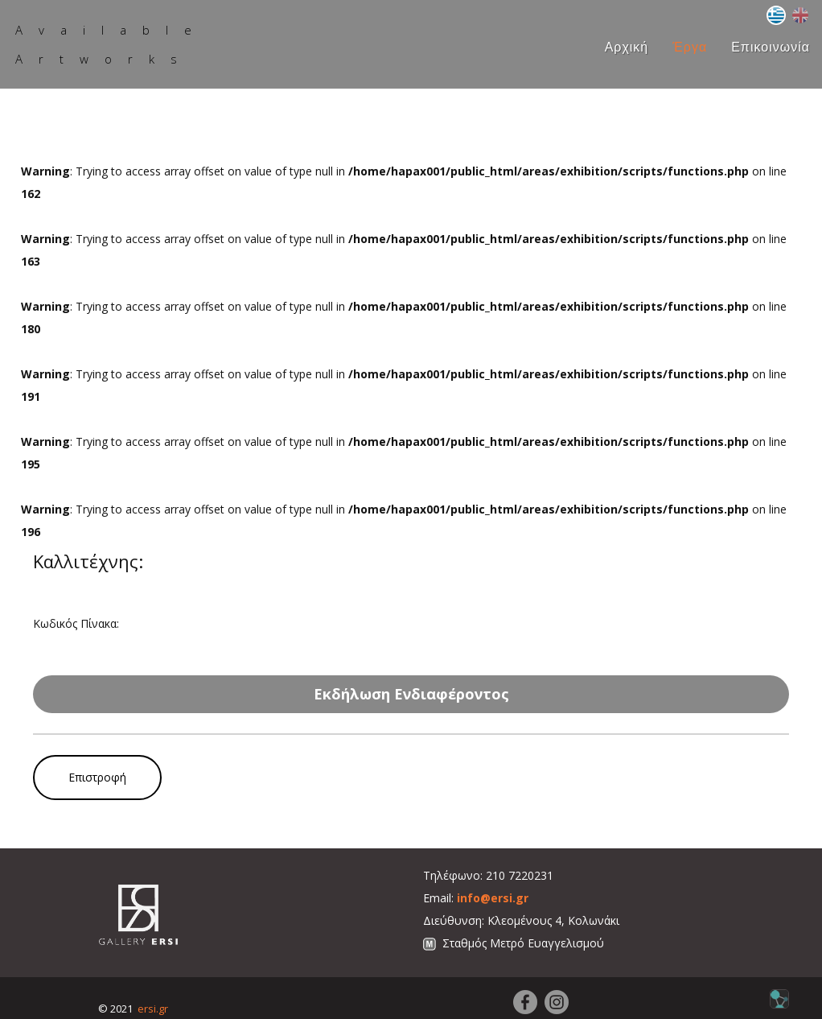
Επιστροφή (97, 777)
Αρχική (627, 47)
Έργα (689, 47)
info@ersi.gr (492, 898)
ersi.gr (153, 1008)
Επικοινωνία (770, 47)
